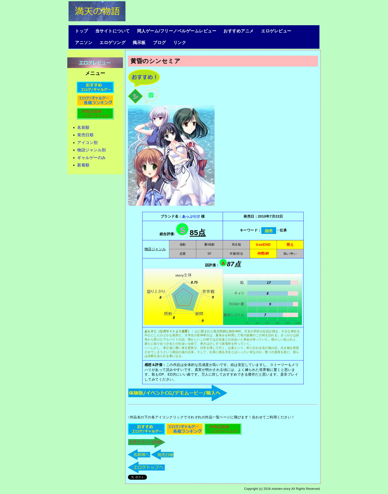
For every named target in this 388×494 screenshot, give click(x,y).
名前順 (83, 127)
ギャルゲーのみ (91, 158)
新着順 (83, 165)
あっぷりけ (191, 216)
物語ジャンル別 (91, 150)
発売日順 (85, 135)
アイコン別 (87, 142)
